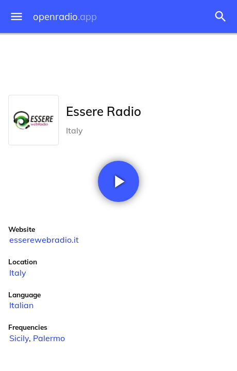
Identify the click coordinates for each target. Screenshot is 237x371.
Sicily (19, 338)
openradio (65, 17)
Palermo (49, 338)
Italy (17, 272)
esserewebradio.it (44, 239)
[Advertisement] (118, 61)
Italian (21, 305)
